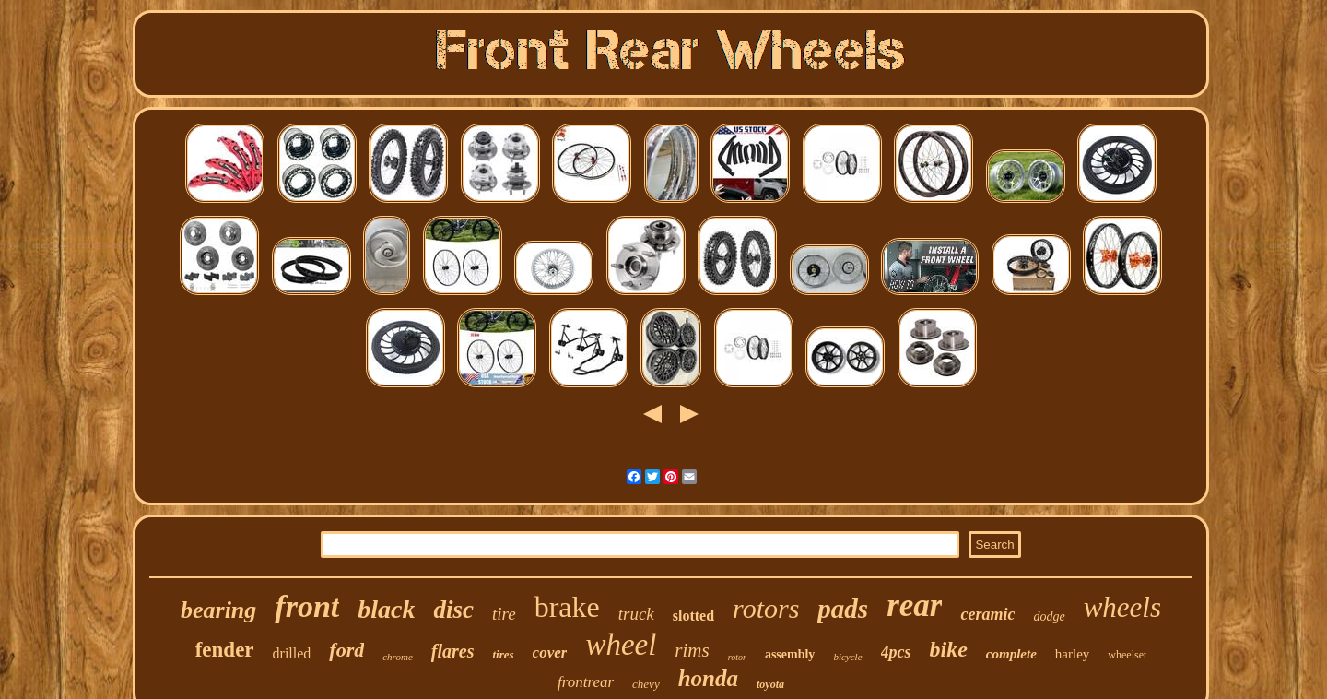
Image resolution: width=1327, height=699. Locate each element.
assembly (790, 654)
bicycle (847, 656)
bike (949, 649)
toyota (770, 684)
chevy (646, 684)
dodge (1048, 616)
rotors (766, 608)
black (386, 609)
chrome (397, 656)
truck (636, 613)
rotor (737, 657)
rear (914, 605)
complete (1011, 653)
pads (842, 608)
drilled (292, 653)
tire (504, 613)
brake (567, 606)
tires (502, 654)
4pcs (896, 652)
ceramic (987, 614)
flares (453, 651)
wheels (1122, 607)
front (307, 606)
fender (224, 649)
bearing (218, 610)
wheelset (1127, 654)
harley (1072, 653)
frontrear (586, 682)
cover (550, 652)
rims (692, 650)
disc (453, 609)
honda (708, 678)
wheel (620, 644)
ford (346, 649)
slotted (693, 615)
